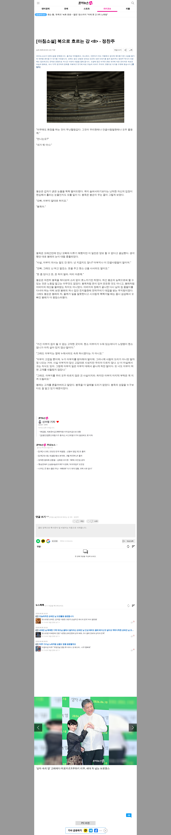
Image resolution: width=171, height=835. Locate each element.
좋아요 (57, 421)
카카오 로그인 (43, 541)
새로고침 (57, 445)
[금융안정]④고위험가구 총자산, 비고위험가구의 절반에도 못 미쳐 (66, 435)
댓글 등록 (130, 541)
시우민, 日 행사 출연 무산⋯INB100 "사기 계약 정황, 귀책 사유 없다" (65, 468)
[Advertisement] (85, 28)
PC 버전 (85, 823)
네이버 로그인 (38, 541)
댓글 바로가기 (128, 815)
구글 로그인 (48, 541)
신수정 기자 (48, 422)
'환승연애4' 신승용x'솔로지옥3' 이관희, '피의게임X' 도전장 (61, 464)
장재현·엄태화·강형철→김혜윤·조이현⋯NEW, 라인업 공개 (61, 460)
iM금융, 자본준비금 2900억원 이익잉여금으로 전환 (60, 432)
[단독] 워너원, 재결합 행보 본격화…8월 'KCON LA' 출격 (60, 456)
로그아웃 (54, 541)
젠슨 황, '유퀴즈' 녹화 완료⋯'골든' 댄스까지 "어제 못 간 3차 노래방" (78, 14)
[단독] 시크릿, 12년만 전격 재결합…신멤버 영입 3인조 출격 (61, 451)
